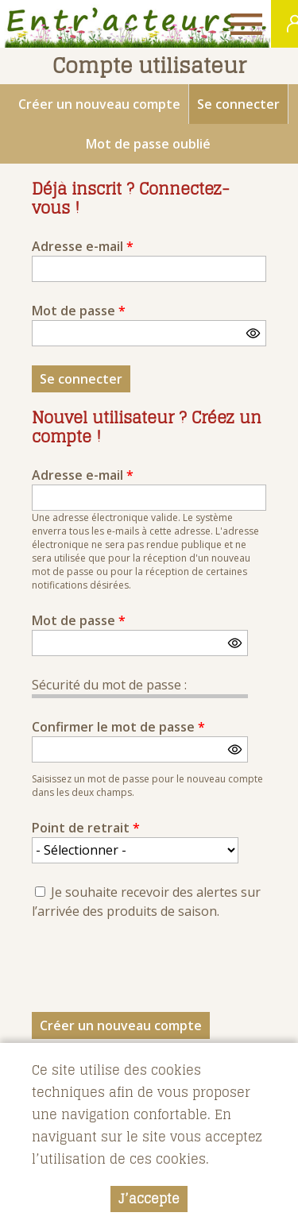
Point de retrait (86, 827)
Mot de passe (79, 310)
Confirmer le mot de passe (118, 727)
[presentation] (152, 971)
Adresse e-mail (83, 246)
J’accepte (149, 1198)
